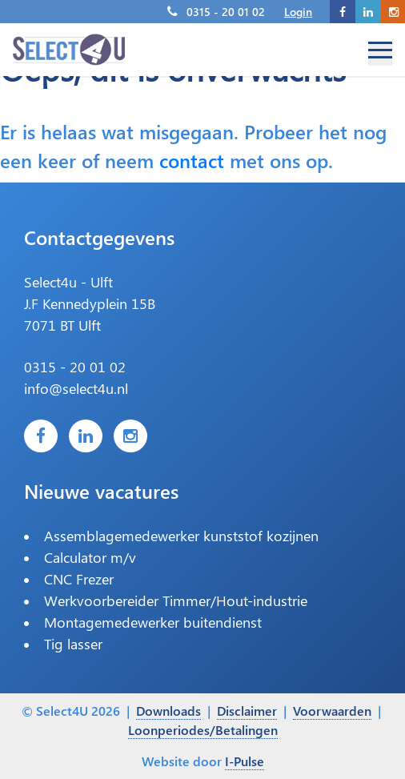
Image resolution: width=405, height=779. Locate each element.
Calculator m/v (90, 557)
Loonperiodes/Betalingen (203, 729)
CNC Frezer (79, 578)
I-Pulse (244, 761)
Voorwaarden (332, 710)
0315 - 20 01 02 (225, 11)
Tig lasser (73, 643)
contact (191, 160)
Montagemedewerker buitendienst (153, 622)
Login (298, 11)
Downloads (168, 710)
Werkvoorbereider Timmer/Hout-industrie (175, 600)
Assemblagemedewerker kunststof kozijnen (181, 535)
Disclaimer (247, 710)
